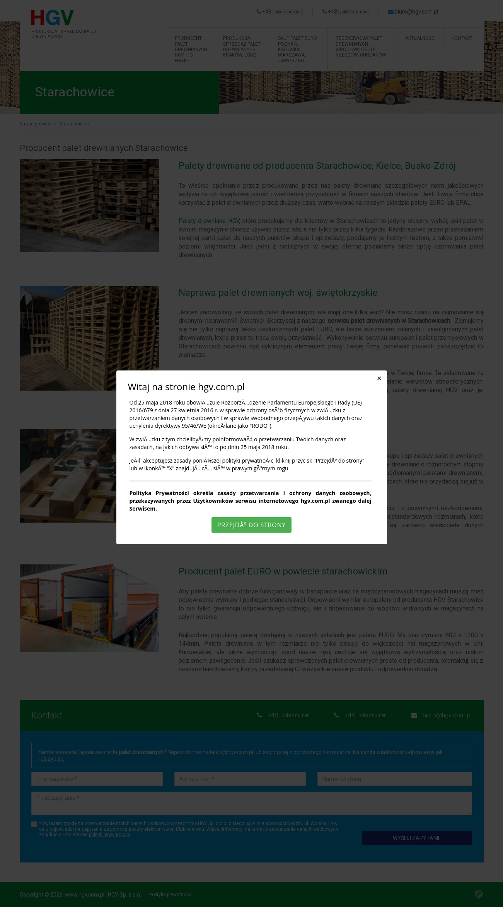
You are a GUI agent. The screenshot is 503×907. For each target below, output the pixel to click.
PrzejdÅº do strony (251, 525)
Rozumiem (253, 901)
